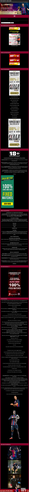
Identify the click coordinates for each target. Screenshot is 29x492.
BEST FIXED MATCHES (14, 100)
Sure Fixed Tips (14, 115)
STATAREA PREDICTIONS (14, 103)
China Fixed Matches (14, 107)
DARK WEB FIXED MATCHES (14, 98)
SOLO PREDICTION (14, 96)
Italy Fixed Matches (14, 110)
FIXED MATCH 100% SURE (5, 1)
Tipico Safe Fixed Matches (14, 108)
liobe (15, 311)
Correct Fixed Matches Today (14, 105)
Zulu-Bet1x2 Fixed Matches (14, 112)
